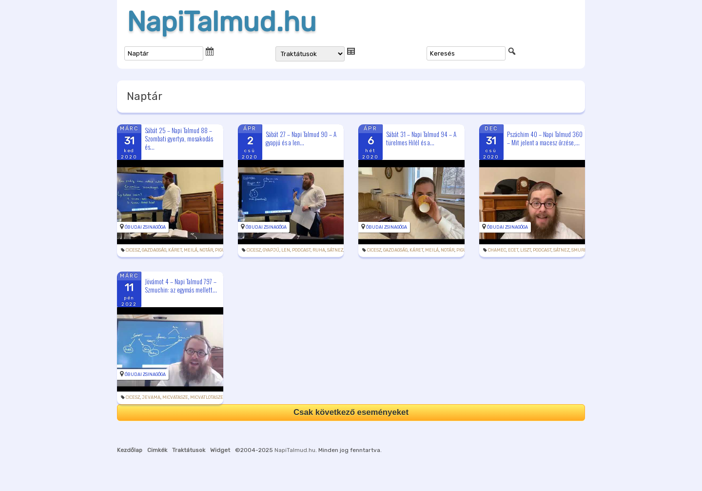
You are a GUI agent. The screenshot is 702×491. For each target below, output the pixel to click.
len (285, 250)
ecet (513, 250)
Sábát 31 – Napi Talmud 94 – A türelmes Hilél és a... (421, 138)
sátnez (335, 250)
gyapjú (271, 250)
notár (206, 250)
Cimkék (157, 450)
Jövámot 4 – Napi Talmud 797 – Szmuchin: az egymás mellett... (181, 285)
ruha (318, 250)
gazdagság (154, 250)
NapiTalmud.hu (221, 22)
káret (175, 250)
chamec (497, 250)
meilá (190, 250)
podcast (301, 250)
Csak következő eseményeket (351, 412)
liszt (525, 250)
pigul (221, 250)
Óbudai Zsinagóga (145, 227)
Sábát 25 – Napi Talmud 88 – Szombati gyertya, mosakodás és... (179, 138)
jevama (151, 397)
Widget (220, 450)
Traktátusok (188, 450)
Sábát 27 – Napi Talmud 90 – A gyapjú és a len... (301, 138)
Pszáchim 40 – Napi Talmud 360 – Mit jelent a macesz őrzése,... (545, 138)
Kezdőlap (129, 450)
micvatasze (175, 397)
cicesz (133, 250)
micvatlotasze (206, 397)
